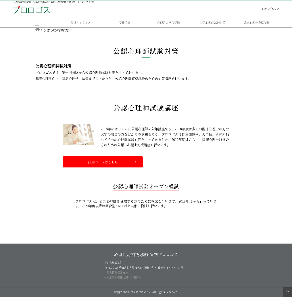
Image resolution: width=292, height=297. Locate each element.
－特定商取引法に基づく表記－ (122, 277)
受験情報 (124, 22)
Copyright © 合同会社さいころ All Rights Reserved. (146, 292)
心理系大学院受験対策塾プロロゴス (146, 254)
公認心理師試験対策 (213, 22)
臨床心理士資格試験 (257, 22)
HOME (36, 25)
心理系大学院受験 (168, 22)
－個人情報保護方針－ (117, 272)
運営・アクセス (81, 22)
